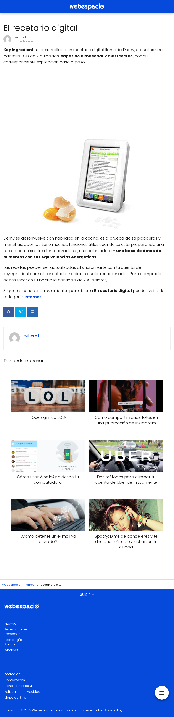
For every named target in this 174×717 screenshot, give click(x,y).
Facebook (12, 634)
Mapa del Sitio (15, 697)
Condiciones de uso (20, 686)
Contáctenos (14, 680)
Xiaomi (9, 644)
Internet (10, 623)
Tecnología (13, 640)
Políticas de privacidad (22, 692)
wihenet (20, 37)
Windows (11, 650)
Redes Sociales (16, 629)
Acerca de (12, 674)
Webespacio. (42, 710)
